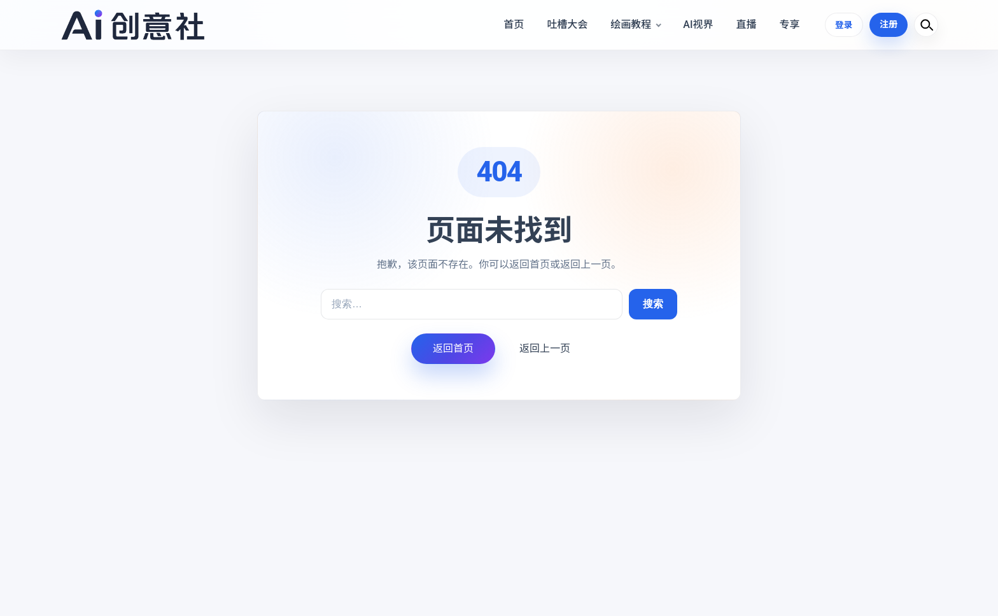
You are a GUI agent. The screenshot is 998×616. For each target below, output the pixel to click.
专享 (788, 24)
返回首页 (453, 348)
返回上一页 (544, 348)
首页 (513, 24)
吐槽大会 (566, 24)
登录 (843, 24)
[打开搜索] (926, 25)
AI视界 (697, 24)
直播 (745, 24)
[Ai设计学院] (133, 25)
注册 (888, 24)
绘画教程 (630, 24)
